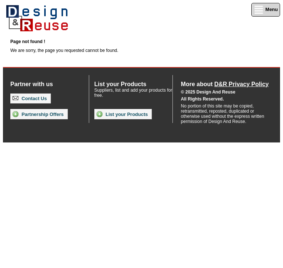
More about (225, 84)
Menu (266, 9)
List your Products (122, 114)
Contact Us (30, 98)
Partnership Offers (38, 114)
